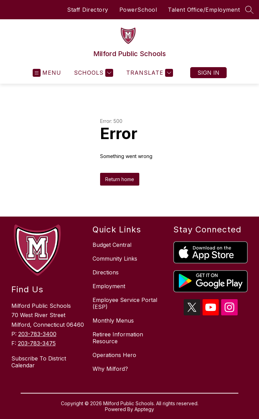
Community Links (115, 258)
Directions (106, 272)
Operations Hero (114, 355)
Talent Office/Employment (204, 9)
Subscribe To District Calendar (38, 362)
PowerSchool (138, 9)
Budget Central (112, 244)
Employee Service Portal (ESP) (125, 303)
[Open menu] (47, 73)
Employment (109, 286)
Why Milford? (110, 368)
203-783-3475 (37, 343)
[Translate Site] (149, 73)
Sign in (208, 72)
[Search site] (249, 10)
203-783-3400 (37, 334)
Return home (119, 179)
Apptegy (144, 409)
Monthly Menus (113, 320)
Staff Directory (87, 9)
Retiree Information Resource (118, 338)
